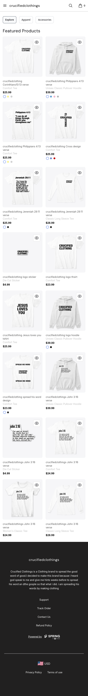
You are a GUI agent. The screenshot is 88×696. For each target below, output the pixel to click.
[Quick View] (36, 42)
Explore (9, 19)
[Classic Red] (54, 158)
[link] (22, 56)
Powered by (44, 637)
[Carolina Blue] (51, 97)
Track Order (44, 608)
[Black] (8, 227)
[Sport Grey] (58, 97)
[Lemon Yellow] (8, 97)
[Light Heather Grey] (11, 97)
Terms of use (54, 672)
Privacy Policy (34, 672)
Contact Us (44, 616)
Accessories (44, 19)
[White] (4, 97)
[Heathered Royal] (51, 158)
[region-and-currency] (44, 663)
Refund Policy (44, 625)
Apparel (26, 19)
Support (44, 599)
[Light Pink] (54, 97)
